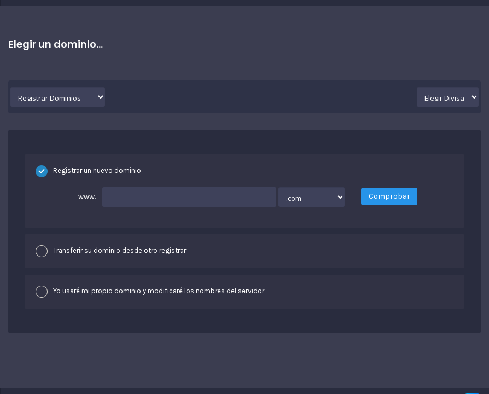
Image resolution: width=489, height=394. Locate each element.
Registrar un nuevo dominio (88, 171)
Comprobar (389, 196)
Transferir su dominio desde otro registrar (111, 251)
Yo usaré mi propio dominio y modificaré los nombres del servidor (150, 292)
